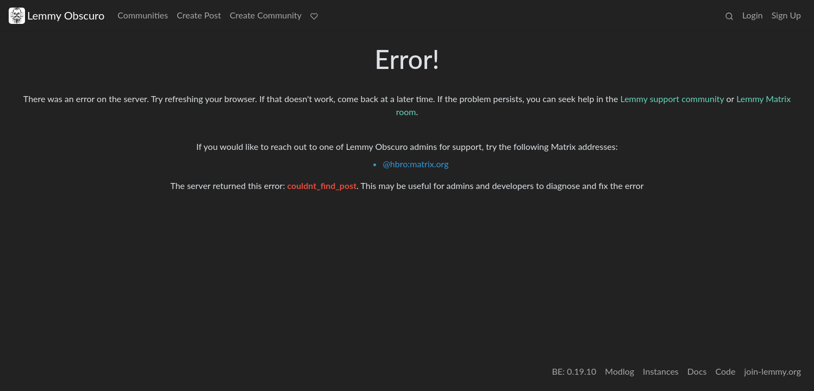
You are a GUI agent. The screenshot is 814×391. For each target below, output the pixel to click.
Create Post (199, 15)
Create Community (266, 15)
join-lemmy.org (772, 371)
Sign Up (786, 15)
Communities (142, 15)
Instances (661, 371)
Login (752, 15)
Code (726, 371)
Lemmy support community (672, 98)
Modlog (619, 371)
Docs (697, 371)
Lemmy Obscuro (56, 15)
